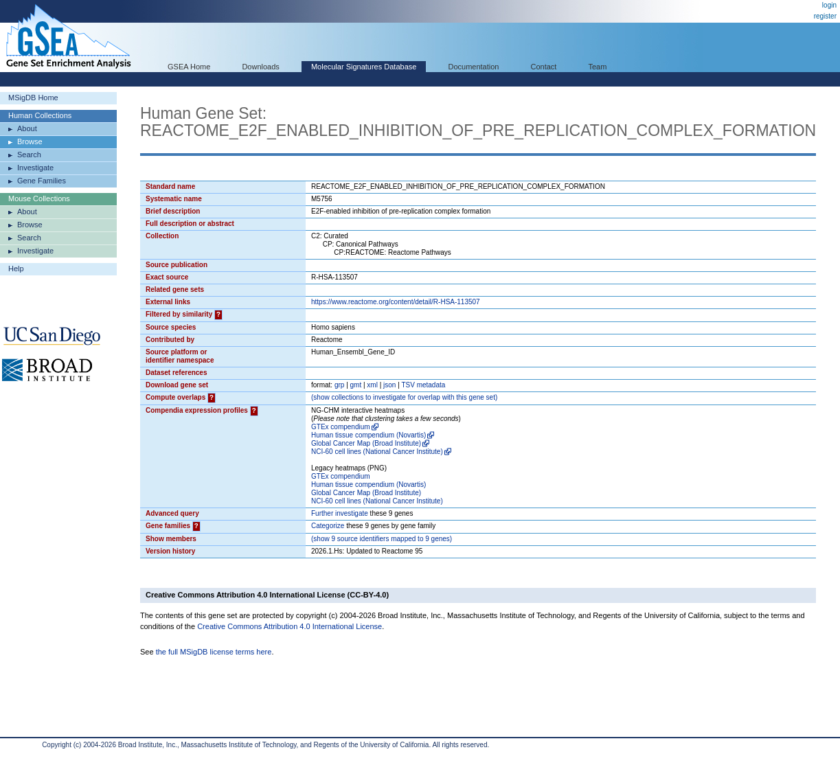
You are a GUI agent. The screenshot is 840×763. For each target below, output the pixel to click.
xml (372, 385)
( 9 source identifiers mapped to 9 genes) (381, 539)
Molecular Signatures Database (363, 66)
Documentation (473, 66)
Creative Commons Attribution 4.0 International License (289, 626)
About (27, 128)
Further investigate (339, 513)
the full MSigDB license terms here (214, 652)
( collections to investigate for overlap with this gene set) (404, 397)
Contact (544, 66)
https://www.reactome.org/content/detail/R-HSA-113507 (395, 302)
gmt (356, 385)
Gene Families (41, 180)
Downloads (260, 66)
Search (29, 154)
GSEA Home (189, 66)
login (829, 5)
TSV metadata (423, 385)
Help (16, 268)
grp (339, 385)
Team (598, 66)
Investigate (35, 167)
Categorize (327, 525)
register (825, 16)
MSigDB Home (33, 97)
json (389, 385)
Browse (30, 141)
